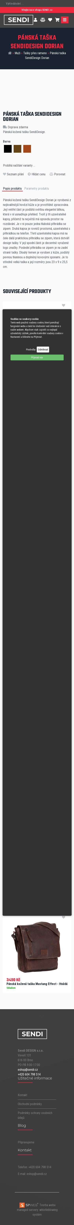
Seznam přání (13, 174)
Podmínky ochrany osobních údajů (35, 1115)
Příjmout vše (37, 357)
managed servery (27, 1210)
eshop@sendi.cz (28, 1070)
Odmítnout (43, 349)
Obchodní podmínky (30, 1104)
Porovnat (57, 174)
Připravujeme (26, 1142)
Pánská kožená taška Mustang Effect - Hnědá (37, 984)
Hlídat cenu (36, 174)
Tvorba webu (37, 1205)
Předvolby (31, 349)
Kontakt (22, 1095)
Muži (17, 53)
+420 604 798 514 (29, 1074)
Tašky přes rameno (35, 53)
